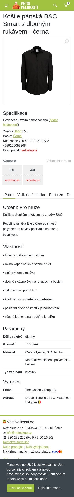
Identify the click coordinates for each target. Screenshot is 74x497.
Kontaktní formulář (16, 442)
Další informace (49, 488)
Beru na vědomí (20, 488)
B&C (18, 131)
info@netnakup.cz (19, 432)
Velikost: (10, 161)
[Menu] (6, 5)
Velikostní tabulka (58, 161)
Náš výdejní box (37, 447)
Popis (9, 195)
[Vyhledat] (55, 5)
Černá (17, 136)
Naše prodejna (13, 447)
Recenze (56, 195)
